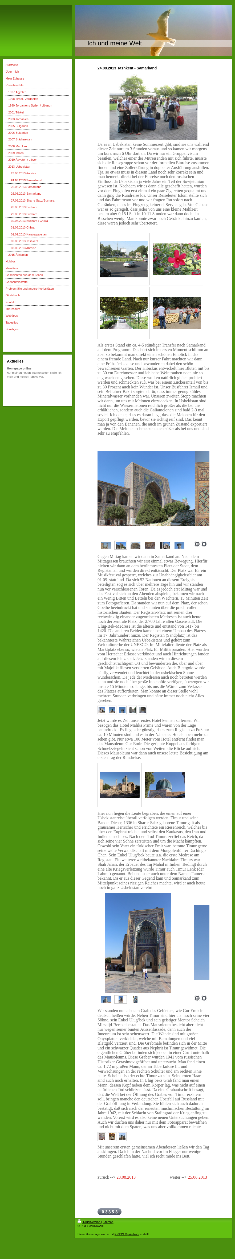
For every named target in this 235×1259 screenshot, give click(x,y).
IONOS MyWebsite (127, 1234)
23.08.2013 (126, 1177)
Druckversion (89, 1221)
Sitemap (108, 1221)
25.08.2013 (197, 1177)
